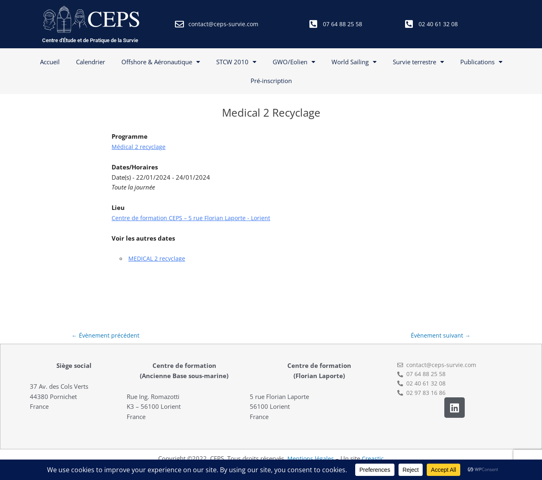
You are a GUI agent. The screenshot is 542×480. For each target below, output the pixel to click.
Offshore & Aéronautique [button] (160, 62)
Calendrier (90, 62)
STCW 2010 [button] (236, 62)
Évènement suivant (439, 336)
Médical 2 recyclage (139, 146)
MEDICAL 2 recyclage (157, 258)
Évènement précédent (106, 336)
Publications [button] (481, 62)
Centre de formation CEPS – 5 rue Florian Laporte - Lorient (193, 218)
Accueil (50, 62)
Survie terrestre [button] (418, 62)
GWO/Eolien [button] (294, 62)
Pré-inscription (271, 81)
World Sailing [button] (353, 62)
